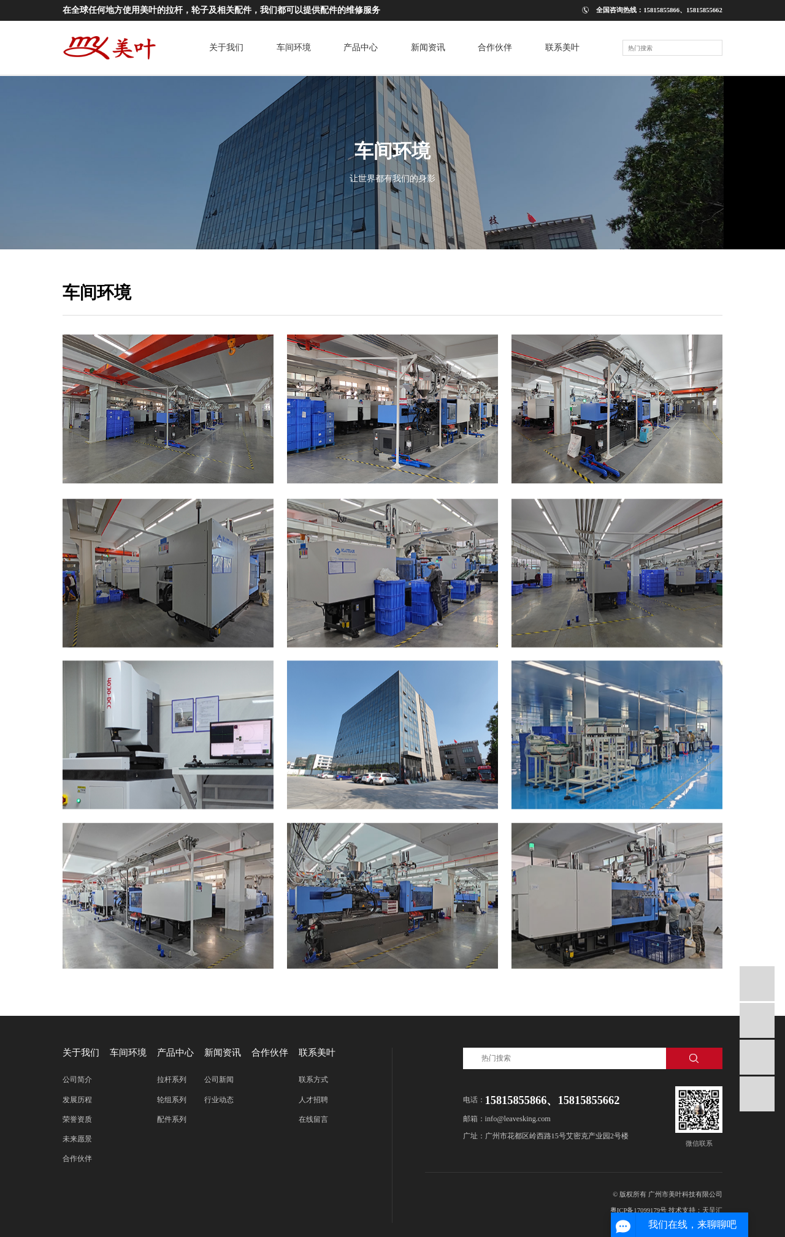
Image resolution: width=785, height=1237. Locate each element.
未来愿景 (77, 1139)
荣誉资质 (77, 1119)
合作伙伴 (77, 1158)
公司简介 (77, 1079)
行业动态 (219, 1099)
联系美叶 (317, 1052)
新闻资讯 (222, 1052)
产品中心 (175, 1052)
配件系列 (171, 1119)
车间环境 (128, 1052)
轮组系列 (171, 1099)
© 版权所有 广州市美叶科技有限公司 (667, 1194)
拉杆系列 (171, 1079)
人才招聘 (313, 1099)
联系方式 (313, 1079)
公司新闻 (219, 1079)
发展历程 (77, 1099)
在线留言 (313, 1119)
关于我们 (81, 1052)
